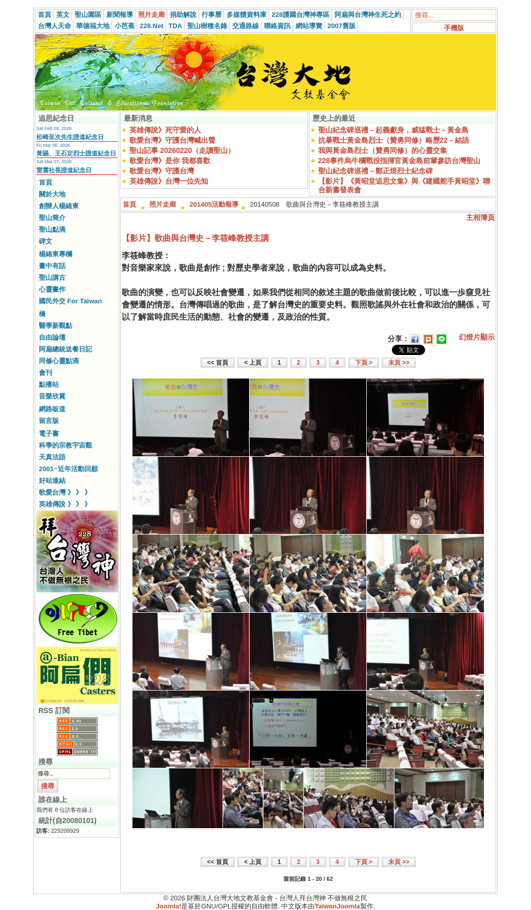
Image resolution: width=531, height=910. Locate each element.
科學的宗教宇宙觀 (65, 445)
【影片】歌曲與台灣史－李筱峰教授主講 (195, 238)
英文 (63, 14)
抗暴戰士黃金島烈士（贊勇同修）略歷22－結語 (394, 140)
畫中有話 (52, 266)
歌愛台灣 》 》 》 (65, 492)
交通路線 (245, 26)
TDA (175, 26)
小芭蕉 (125, 26)
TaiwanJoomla (337, 906)
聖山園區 (88, 14)
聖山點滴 (52, 229)
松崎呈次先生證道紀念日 (70, 137)
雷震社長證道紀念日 (64, 170)
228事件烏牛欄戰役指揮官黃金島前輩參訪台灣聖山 (399, 161)
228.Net (151, 26)
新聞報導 (119, 14)
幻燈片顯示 (477, 337)
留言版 (49, 421)
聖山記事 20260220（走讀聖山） (182, 150)
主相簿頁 (480, 217)
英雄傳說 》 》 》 (65, 504)
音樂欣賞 (52, 396)
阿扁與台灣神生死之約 (368, 14)
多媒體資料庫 (247, 14)
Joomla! (169, 906)
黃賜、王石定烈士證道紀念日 (76, 153)
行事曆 (212, 14)
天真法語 (52, 457)
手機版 (454, 28)
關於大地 (52, 194)
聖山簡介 (52, 217)
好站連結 (52, 480)
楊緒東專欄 (55, 254)
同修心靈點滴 (59, 361)
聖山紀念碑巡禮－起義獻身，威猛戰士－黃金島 (393, 130)
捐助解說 (183, 14)
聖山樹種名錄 (207, 26)
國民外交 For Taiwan (70, 301)
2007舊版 (341, 26)
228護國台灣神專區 (300, 14)
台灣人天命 (54, 26)
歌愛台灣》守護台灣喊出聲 (172, 140)
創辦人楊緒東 (59, 206)
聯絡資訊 (277, 26)
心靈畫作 (52, 289)
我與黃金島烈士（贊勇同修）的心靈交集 (382, 150)
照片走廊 (151, 14)
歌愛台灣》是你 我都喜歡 (169, 161)
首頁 (44, 14)
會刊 (45, 372)
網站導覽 (309, 26)
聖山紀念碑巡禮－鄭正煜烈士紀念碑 (375, 171)
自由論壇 (52, 337)
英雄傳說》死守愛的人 (165, 130)
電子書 (49, 433)
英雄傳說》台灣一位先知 (168, 181)
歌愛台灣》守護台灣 (161, 171)
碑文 (45, 241)
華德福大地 (92, 26)
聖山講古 (52, 277)
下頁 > (363, 362)
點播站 (49, 384)
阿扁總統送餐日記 (65, 349)
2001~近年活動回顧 (68, 469)
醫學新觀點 (55, 325)
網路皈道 (52, 409)
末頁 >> (398, 362)
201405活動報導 (214, 204)
